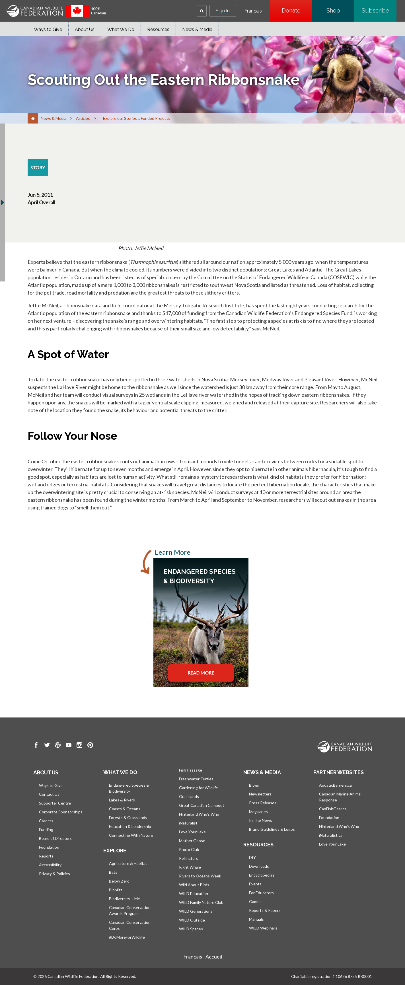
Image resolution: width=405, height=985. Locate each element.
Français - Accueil (202, 956)
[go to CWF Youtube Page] (68, 746)
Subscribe (379, 10)
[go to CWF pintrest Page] (90, 746)
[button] (202, 11)
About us (45, 772)
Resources (158, 29)
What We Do (120, 29)
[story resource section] (38, 167)
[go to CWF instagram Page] (79, 746)
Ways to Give (48, 29)
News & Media (197, 29)
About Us (84, 29)
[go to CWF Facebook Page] (36, 746)
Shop (340, 10)
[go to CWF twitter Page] (47, 746)
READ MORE (201, 672)
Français (253, 11)
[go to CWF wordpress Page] (58, 746)
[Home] (33, 118)
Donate (297, 10)
